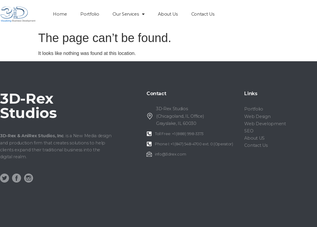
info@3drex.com (170, 154)
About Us (167, 14)
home (60, 14)
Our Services (128, 14)
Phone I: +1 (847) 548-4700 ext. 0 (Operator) (194, 144)
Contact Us (202, 14)
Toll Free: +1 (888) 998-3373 (179, 134)
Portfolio (89, 14)
